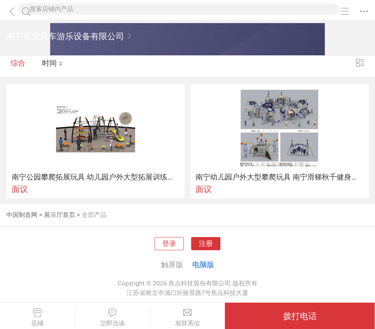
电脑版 (203, 264)
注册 (206, 244)
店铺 (37, 317)
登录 (169, 244)
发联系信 (187, 317)
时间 (52, 66)
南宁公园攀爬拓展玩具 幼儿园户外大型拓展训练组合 (95, 177)
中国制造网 (21, 214)
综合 (18, 66)
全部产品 (94, 214)
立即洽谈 (112, 317)
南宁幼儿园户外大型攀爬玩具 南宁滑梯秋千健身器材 (279, 177)
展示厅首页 (59, 214)
